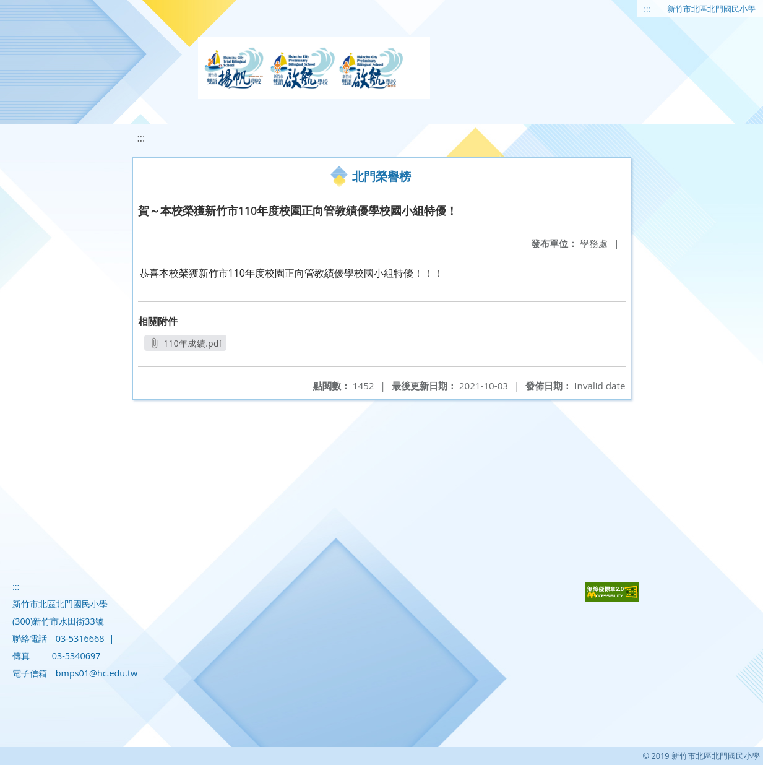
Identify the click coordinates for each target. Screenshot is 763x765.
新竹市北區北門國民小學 (711, 8)
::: (647, 8)
